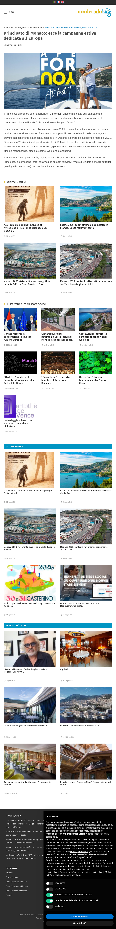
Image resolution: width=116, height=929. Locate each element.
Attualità (49, 27)
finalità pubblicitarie (79, 851)
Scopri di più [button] (79, 923)
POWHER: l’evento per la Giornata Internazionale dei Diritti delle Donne (19, 380)
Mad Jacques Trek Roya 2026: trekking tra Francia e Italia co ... (29, 604)
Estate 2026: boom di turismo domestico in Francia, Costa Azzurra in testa (84, 226)
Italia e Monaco (89, 27)
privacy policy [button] (106, 825)
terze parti (92, 839)
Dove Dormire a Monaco (16, 890)
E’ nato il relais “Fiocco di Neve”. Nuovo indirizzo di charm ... (85, 783)
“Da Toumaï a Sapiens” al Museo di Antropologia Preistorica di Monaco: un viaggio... (25, 228)
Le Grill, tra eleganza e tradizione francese (25, 725)
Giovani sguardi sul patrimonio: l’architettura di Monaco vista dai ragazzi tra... (57, 336)
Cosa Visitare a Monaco (16, 881)
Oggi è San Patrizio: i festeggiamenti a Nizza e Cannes (93, 380)
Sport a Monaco (13, 877)
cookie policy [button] (52, 837)
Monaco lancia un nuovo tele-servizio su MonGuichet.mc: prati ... (80, 604)
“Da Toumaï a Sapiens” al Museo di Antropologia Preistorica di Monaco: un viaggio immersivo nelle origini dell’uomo (28, 823)
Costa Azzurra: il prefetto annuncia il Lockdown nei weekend (93, 336)
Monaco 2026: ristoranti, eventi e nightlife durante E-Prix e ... (29, 548)
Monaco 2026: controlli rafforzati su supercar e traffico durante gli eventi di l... (86, 283)
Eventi (8, 895)
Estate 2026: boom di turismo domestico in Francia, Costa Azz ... (86, 492)
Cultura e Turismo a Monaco (68, 27)
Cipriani (64, 669)
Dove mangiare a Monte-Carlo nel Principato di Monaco (27, 783)
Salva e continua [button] (79, 916)
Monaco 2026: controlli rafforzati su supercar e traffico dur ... (84, 548)
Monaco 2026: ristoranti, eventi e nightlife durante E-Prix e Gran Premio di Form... (27, 283)
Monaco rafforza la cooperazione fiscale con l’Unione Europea (17, 336)
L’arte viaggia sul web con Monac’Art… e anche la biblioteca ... (18, 423)
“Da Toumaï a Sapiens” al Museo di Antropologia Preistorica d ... (28, 492)
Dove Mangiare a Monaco (17, 886)
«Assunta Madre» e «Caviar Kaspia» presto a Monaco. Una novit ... (25, 670)
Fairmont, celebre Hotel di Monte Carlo (79, 725)
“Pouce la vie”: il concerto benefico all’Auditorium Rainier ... (55, 380)
